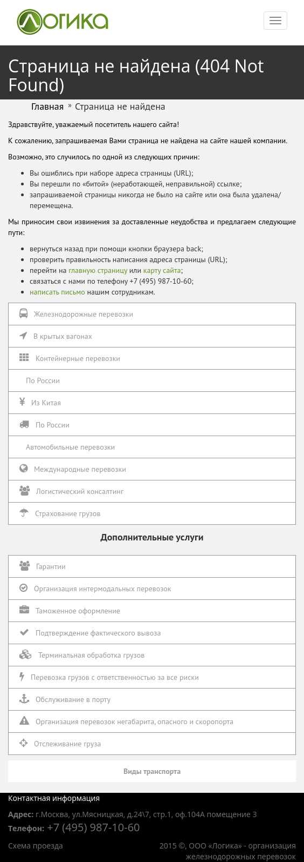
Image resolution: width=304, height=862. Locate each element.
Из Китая (40, 402)
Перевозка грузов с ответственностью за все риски (109, 677)
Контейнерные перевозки (69, 358)
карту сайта (162, 270)
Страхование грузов (59, 513)
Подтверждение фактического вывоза (90, 632)
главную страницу (97, 270)
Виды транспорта (152, 771)
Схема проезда (35, 845)
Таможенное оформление (69, 610)
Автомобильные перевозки (70, 447)
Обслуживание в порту (64, 699)
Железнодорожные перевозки (76, 314)
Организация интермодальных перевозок (95, 588)
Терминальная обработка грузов (81, 655)
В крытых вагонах (55, 336)
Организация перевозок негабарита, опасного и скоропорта (126, 721)
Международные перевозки (72, 469)
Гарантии (42, 566)
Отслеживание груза (60, 743)
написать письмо (57, 292)
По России (43, 380)
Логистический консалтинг (71, 491)
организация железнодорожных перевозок (241, 850)
